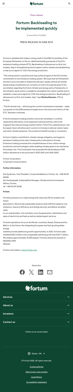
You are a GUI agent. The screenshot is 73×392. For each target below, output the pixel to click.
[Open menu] (3, 3)
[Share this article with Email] (50, 272)
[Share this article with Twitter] (31, 272)
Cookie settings (36, 367)
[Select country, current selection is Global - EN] (37, 353)
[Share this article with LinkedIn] (41, 272)
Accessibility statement (36, 382)
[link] (36, 3)
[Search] (69, 3)
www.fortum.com (29, 250)
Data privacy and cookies (36, 372)
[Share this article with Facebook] (22, 272)
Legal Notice (36, 377)
